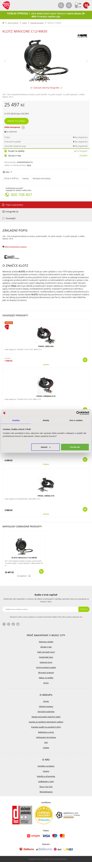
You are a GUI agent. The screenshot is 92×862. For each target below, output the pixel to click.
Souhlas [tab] (16, 420)
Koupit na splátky (16, 151)
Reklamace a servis (46, 732)
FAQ (46, 742)
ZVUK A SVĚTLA (13, 23)
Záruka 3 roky (14, 155)
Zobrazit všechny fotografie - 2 (48, 88)
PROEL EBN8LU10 (46, 496)
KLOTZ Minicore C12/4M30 (24, 557)
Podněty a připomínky (46, 776)
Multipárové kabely (37, 23)
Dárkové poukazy (46, 706)
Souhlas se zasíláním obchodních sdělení (46, 722)
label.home (3, 23)
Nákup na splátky (46, 678)
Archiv (46, 683)
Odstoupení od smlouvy (46, 737)
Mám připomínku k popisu (16, 246)
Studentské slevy (46, 657)
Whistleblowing (46, 792)
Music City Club (46, 786)
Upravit (45, 447)
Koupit (85, 360)
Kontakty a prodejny (46, 766)
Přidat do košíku (16, 121)
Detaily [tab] (46, 420)
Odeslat (84, 609)
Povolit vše (75, 447)
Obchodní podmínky (46, 711)
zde (81, 617)
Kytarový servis (46, 662)
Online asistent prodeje (46, 667)
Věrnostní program (46, 672)
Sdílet (7, 172)
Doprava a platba (46, 642)
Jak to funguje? (81, 151)
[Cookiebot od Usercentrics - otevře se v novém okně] (78, 413)
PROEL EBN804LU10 (46, 396)
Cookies (46, 747)
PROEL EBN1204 (46, 346)
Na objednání (22, 576)
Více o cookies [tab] (76, 420)
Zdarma (83, 155)
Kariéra (46, 771)
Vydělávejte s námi (46, 781)
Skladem (46, 365)
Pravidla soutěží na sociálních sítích (46, 727)
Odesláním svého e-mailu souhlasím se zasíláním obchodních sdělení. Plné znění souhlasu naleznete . (46, 617)
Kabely (24, 23)
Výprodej (8, 323)
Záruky (46, 701)
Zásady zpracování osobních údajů (46, 717)
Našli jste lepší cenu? (46, 652)
